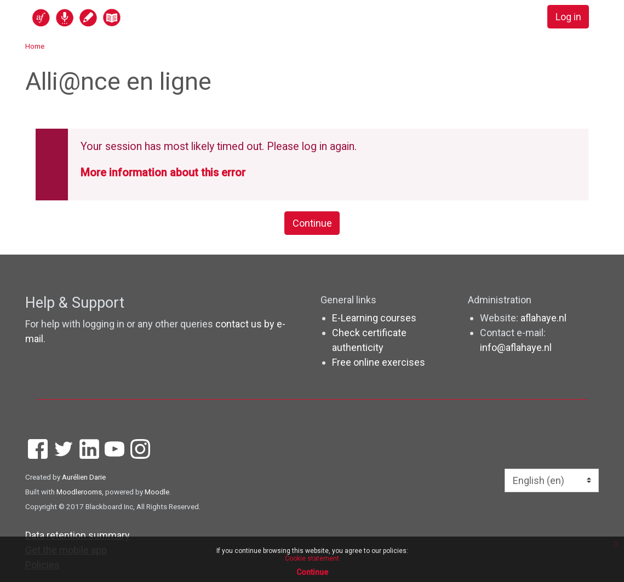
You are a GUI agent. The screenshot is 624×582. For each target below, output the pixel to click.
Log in (568, 16)
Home (34, 46)
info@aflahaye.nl (516, 347)
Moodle (157, 491)
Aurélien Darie (84, 476)
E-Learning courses (374, 318)
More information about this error (163, 172)
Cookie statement (312, 558)
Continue (312, 223)
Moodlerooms (79, 491)
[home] (119, 17)
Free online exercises (378, 362)
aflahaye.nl (543, 318)
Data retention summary (77, 535)
